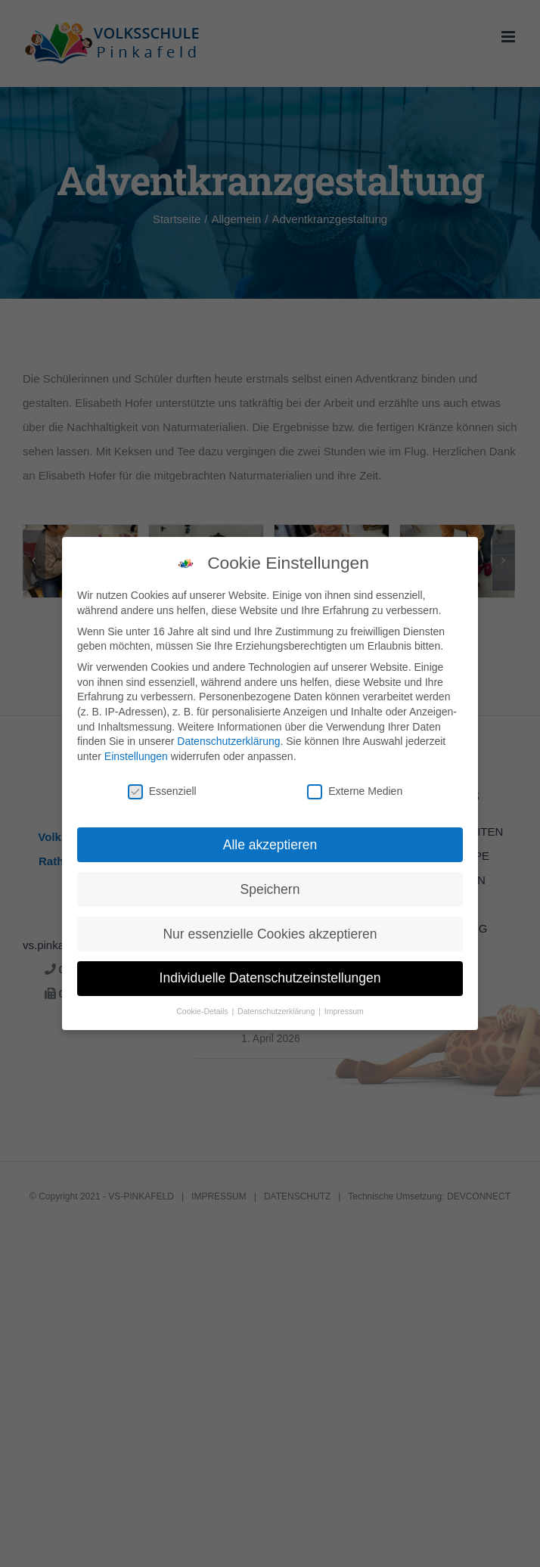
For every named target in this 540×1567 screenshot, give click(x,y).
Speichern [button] (270, 889)
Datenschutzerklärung (228, 741)
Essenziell (162, 791)
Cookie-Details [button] (203, 1011)
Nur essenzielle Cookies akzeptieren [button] (270, 934)
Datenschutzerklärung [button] (277, 1011)
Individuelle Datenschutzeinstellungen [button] (270, 977)
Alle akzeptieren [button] (270, 844)
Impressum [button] (344, 1011)
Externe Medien (354, 791)
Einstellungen (136, 756)
